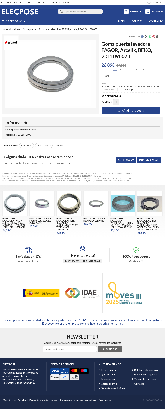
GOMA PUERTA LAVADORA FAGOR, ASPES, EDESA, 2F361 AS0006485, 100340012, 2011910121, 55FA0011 (14, 223)
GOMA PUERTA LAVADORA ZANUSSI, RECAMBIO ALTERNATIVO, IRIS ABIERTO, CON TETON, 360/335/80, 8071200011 (149, 224)
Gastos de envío (109, 383)
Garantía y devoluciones (113, 388)
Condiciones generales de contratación (78, 400)
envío (115, 70)
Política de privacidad (39, 400)
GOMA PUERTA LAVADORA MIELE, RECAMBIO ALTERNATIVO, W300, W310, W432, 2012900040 (67, 224)
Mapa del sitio (9, 400)
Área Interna (105, 400)
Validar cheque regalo (145, 378)
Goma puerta (106, 178)
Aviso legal (23, 400)
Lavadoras (89, 178)
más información (136, 261)
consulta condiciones (28, 261)
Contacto (139, 383)
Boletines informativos (146, 369)
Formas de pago (109, 378)
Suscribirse (109, 349)
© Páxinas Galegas (152, 400)
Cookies (54, 400)
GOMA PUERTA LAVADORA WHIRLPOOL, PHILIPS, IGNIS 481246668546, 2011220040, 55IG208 (121, 223)
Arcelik (129, 178)
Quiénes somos (109, 374)
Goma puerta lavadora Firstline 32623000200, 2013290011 (40, 220)
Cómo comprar (109, 369)
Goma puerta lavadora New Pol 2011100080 (94, 219)
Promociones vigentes (145, 374)
